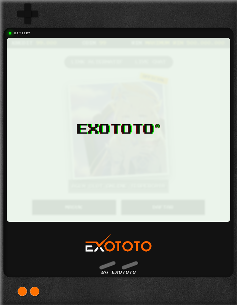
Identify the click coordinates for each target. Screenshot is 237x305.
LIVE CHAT (150, 62)
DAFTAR (163, 207)
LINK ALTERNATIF (97, 62)
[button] (107, 265)
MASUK (74, 207)
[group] (27, 13)
